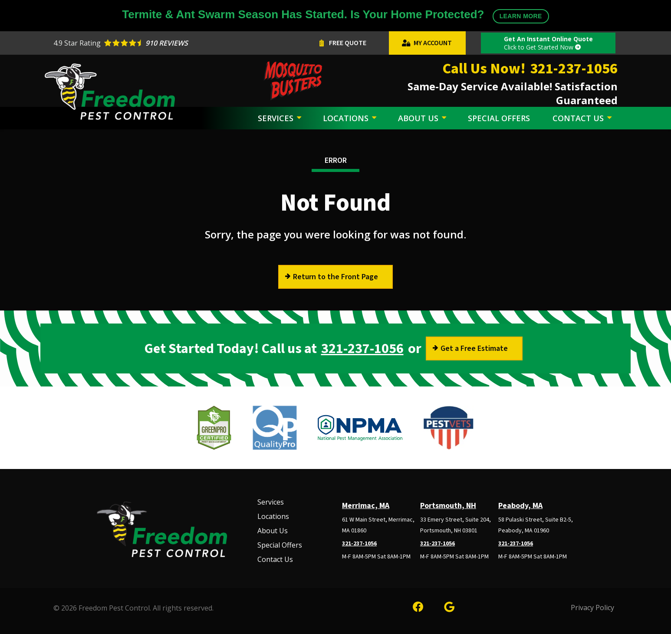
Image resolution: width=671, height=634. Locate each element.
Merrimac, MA (365, 505)
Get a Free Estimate (474, 348)
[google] (449, 605)
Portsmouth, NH (448, 505)
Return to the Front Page (335, 276)
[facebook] (418, 605)
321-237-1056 (362, 349)
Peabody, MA (520, 505)
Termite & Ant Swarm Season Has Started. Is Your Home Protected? (335, 15)
